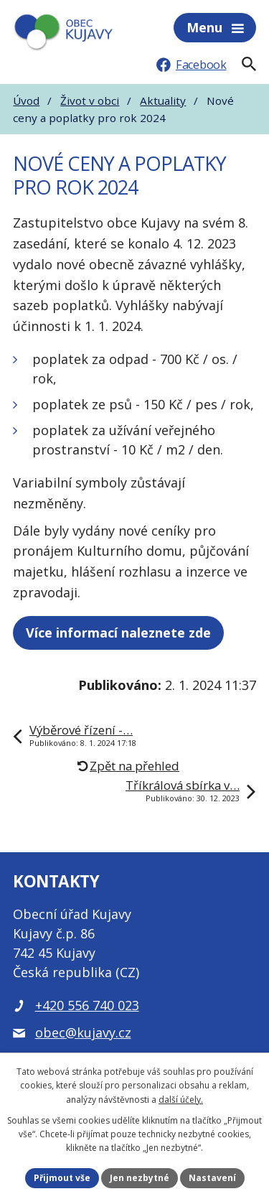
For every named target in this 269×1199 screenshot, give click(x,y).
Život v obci (89, 100)
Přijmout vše (62, 1178)
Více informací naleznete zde (118, 632)
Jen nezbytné (139, 1178)
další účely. (181, 1099)
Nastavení (212, 1178)
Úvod (26, 100)
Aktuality (163, 100)
